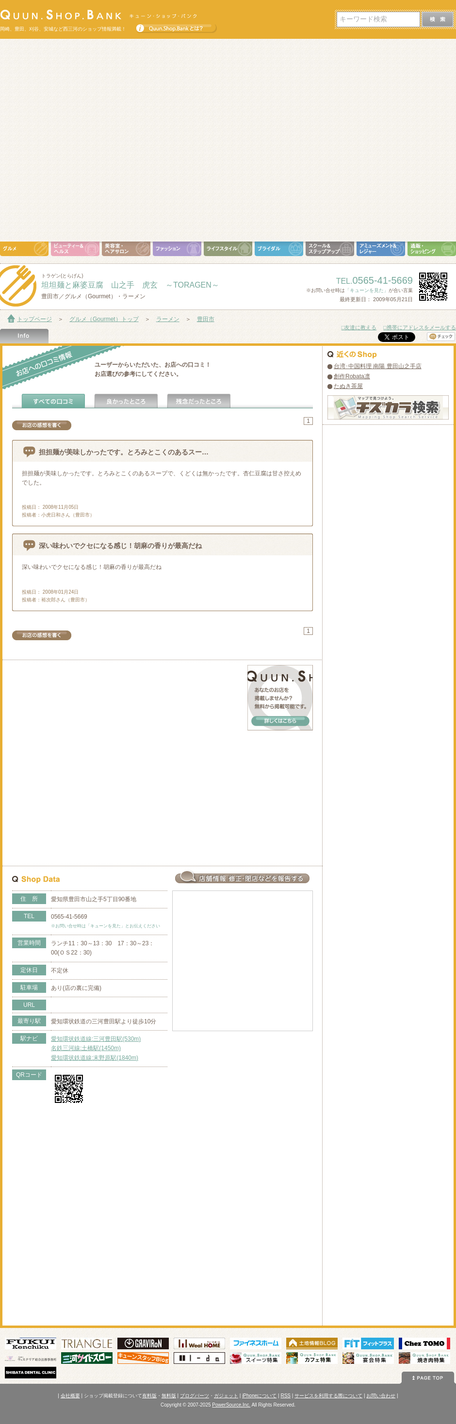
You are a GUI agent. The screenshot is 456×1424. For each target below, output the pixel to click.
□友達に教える (359, 327)
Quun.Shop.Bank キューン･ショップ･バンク (98, 14)
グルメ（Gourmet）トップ (104, 319)
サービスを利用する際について (328, 1395)
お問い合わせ (380, 1395)
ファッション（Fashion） (177, 249)
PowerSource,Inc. (231, 1405)
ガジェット (226, 1395)
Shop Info (24, 336)
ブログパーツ (194, 1395)
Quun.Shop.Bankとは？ (176, 26)
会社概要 (70, 1395)
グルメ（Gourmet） (24, 249)
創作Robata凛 (352, 376)
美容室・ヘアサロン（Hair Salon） (126, 249)
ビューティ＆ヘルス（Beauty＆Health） (75, 249)
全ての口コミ (53, 401)
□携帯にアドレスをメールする (419, 327)
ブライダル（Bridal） (279, 249)
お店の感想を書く (41, 425)
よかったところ (126, 401)
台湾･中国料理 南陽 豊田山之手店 (378, 366)
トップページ (34, 319)
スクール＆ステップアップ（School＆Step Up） (330, 249)
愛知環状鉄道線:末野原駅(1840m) (94, 1057)
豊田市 (205, 319)
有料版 (149, 1395)
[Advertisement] (96, 140)
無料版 (169, 1395)
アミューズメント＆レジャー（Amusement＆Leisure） (381, 249)
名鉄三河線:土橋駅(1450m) (86, 1048)
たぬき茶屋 (348, 386)
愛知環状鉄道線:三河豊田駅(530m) (96, 1039)
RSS (285, 1395)
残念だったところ (198, 401)
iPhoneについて (259, 1395)
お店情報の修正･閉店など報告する (242, 877)
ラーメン (167, 319)
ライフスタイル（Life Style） (228, 249)
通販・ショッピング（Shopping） (431, 249)
